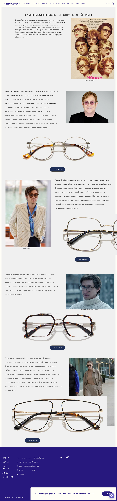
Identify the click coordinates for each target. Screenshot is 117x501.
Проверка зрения (24, 458)
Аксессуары (55, 4)
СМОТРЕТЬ (57, 169)
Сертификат (7, 477)
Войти (108, 4)
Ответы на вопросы (24, 466)
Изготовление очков (25, 462)
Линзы (44, 4)
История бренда (38, 458)
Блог (34, 470)
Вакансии (35, 466)
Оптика (27, 4)
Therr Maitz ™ (5, 467)
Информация (68, 4)
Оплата (20, 470)
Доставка (20, 474)
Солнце (35, 4)
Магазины (80, 4)
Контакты (35, 462)
